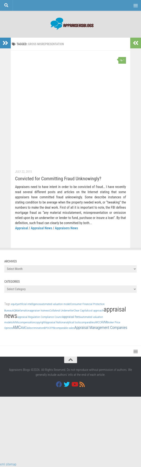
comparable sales (64, 328)
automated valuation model (55, 304)
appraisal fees (71, 317)
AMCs (24, 328)
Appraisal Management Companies (100, 327)
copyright (40, 322)
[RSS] (82, 384)
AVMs (15, 322)
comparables (87, 322)
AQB (14, 310)
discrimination (36, 328)
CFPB (52, 328)
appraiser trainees (39, 310)
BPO (46, 328)
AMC (17, 327)
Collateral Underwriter (62, 310)
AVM (104, 322)
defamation (23, 310)
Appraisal (21, 228)
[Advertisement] (70, 428)
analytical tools (72, 322)
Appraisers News (66, 228)
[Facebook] (59, 384)
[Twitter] (67, 384)
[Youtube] (74, 384)
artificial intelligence (29, 304)
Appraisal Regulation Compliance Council (40, 317)
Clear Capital (81, 310)
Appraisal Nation (54, 322)
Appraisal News (41, 228)
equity (14, 304)
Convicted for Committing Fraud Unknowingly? (58, 178)
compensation (27, 322)
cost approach (96, 310)
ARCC (98, 322)
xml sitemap (8, 464)
